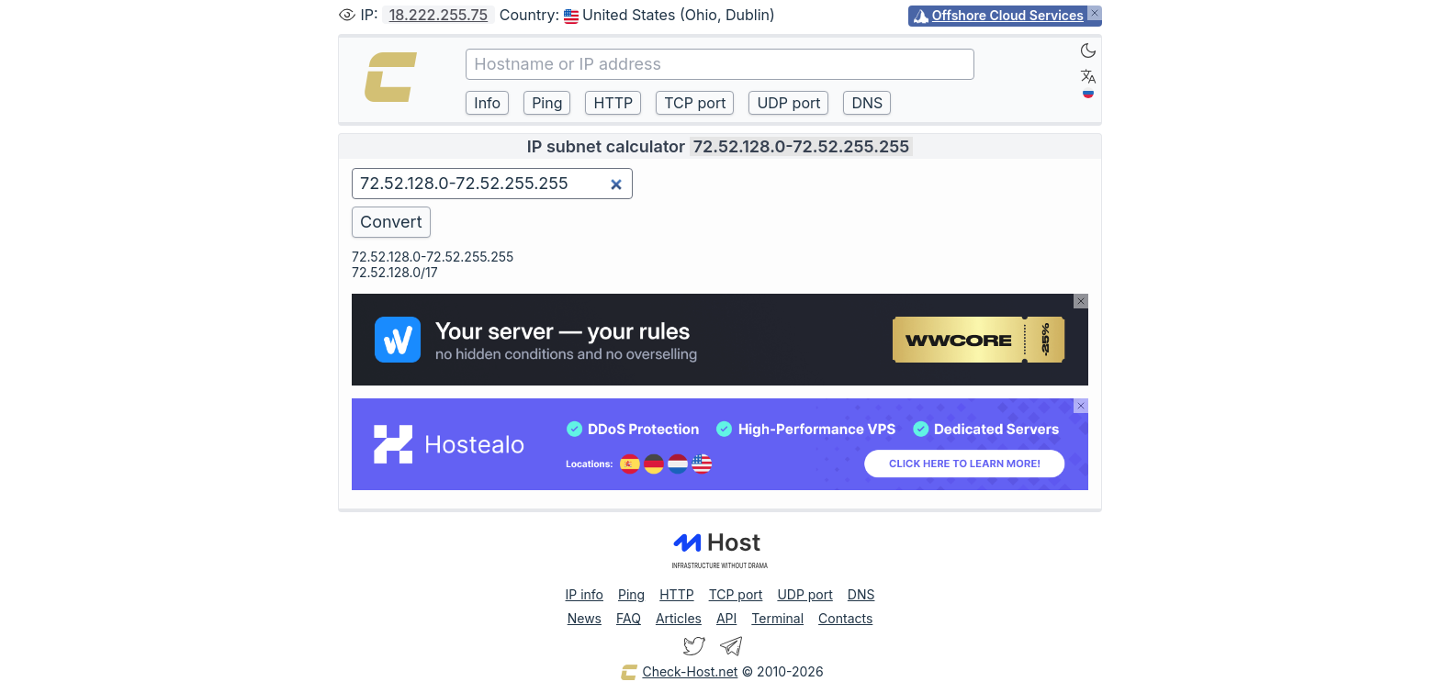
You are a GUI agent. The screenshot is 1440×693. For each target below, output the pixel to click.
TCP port (736, 594)
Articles (679, 618)
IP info (584, 594)
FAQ (628, 618)
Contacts (845, 618)
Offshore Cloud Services (1008, 15)
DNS (861, 594)
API (726, 618)
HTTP (676, 594)
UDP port (804, 594)
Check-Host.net (678, 673)
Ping (631, 594)
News (585, 618)
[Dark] (1088, 50)
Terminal (777, 618)
